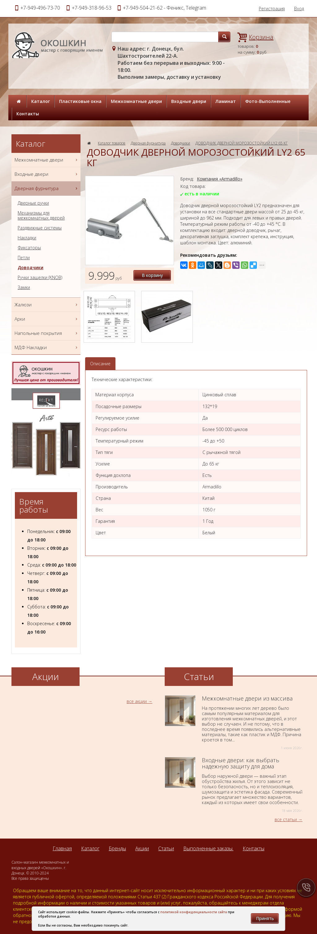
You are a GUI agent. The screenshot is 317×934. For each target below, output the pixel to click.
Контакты (27, 114)
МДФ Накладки (47, 347)
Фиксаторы (29, 247)
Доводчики (180, 143)
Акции (142, 848)
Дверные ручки (33, 203)
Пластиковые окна (80, 101)
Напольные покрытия (47, 333)
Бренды (117, 848)
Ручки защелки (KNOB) (40, 277)
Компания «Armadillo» (219, 179)
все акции (137, 701)
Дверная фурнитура (148, 143)
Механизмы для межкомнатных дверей (41, 215)
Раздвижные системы (40, 227)
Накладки (27, 237)
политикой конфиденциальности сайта (193, 912)
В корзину (152, 275)
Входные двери (188, 101)
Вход (299, 8)
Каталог (40, 101)
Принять (265, 918)
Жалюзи (47, 305)
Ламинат (225, 101)
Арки (47, 319)
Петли (24, 257)
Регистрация (272, 8)
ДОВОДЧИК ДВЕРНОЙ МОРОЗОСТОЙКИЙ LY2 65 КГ (241, 143)
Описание (100, 364)
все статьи (286, 819)
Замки (24, 287)
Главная (62, 848)
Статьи (166, 848)
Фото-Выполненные (267, 101)
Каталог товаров (111, 143)
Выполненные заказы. (208, 848)
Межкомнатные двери (136, 101)
